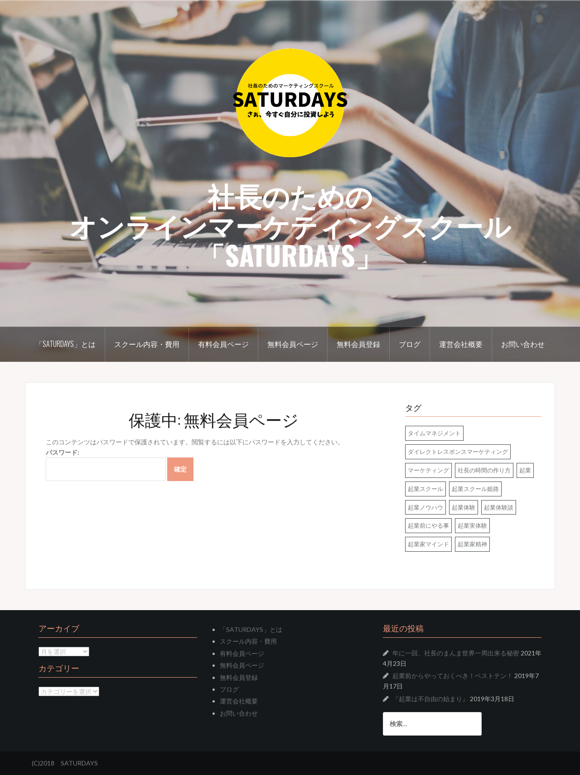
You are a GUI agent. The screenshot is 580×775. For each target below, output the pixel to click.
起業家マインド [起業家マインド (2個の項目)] (428, 544)
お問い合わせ (523, 343)
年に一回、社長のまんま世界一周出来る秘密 (455, 653)
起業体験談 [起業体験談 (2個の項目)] (498, 507)
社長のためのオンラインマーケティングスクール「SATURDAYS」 (290, 224)
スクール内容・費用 (146, 343)
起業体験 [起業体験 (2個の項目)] (463, 507)
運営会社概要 (461, 343)
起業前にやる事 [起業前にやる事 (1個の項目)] (428, 525)
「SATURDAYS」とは (65, 343)
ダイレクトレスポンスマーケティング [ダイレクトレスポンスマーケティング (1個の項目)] (458, 451)
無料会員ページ (292, 343)
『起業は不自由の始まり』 (430, 699)
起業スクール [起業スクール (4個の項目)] (425, 488)
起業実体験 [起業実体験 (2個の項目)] (472, 525)
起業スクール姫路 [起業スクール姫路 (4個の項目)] (475, 488)
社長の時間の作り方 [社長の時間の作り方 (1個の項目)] (484, 470)
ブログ (409, 343)
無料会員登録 (358, 343)
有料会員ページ (223, 343)
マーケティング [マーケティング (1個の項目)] (428, 470)
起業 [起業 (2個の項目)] (525, 470)
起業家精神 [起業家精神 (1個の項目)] (472, 544)
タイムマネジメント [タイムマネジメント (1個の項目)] (434, 433)
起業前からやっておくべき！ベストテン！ (452, 675)
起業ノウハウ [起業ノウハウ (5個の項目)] (425, 507)
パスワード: (106, 464)
